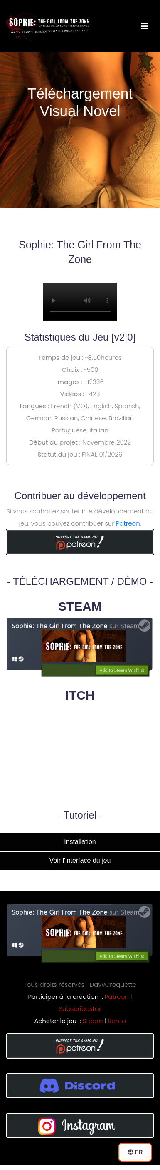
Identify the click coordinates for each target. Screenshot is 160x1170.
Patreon (128, 523)
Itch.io (117, 1020)
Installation (80, 841)
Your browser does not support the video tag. (80, 302)
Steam (93, 1020)
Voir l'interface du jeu (80, 860)
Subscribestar (80, 1008)
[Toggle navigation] (144, 26)
